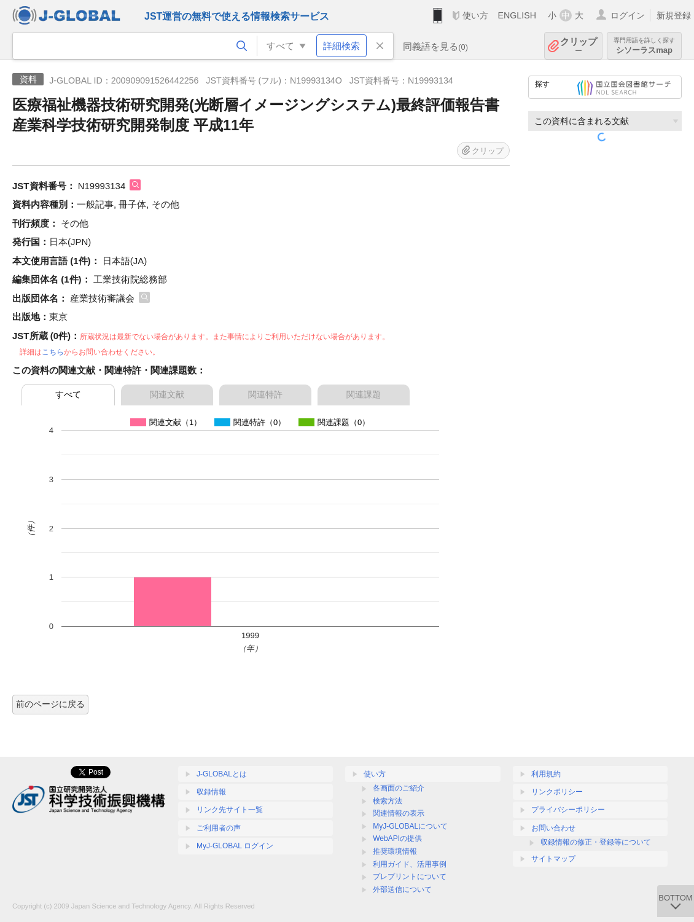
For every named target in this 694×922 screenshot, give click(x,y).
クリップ (578, 45)
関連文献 (167, 394)
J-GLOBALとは (222, 774)
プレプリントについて (409, 876)
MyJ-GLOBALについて (410, 826)
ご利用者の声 (219, 828)
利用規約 (546, 774)
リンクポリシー (557, 791)
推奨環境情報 (395, 851)
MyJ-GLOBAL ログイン (235, 846)
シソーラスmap (644, 46)
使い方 (475, 15)
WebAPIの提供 (397, 838)
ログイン (627, 15)
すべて (68, 394)
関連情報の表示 (398, 813)
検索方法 (387, 801)
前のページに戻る (50, 704)
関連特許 (265, 394)
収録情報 (211, 791)
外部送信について (402, 889)
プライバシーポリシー (568, 809)
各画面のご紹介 (398, 788)
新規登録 (674, 15)
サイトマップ (553, 858)
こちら (53, 352)
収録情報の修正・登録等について (595, 842)
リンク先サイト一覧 (230, 809)
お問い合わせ (553, 828)
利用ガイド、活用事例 (409, 864)
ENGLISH (516, 15)
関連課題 (363, 394)
